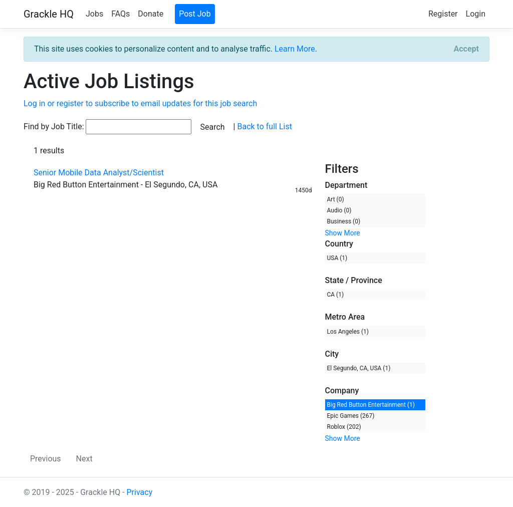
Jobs (94, 14)
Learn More (295, 49)
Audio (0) (339, 210)
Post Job (195, 14)
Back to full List (264, 126)
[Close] (466, 49)
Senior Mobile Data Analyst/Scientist (99, 172)
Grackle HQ (49, 14)
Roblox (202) (344, 426)
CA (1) (335, 294)
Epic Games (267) (351, 415)
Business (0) (344, 221)
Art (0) (335, 199)
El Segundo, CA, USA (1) (359, 368)
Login (475, 14)
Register (443, 14)
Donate (150, 14)
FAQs (120, 14)
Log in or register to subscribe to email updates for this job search (140, 103)
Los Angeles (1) (348, 331)
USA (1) (337, 258)
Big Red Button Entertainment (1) (371, 404)
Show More (342, 233)
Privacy (140, 492)
